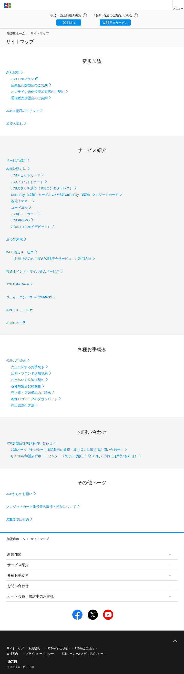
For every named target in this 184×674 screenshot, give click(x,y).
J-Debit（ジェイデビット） (31, 227)
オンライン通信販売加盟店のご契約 (37, 92)
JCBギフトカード (24, 214)
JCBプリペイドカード (27, 182)
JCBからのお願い (19, 494)
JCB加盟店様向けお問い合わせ (29, 443)
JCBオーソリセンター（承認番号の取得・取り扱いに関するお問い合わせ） (67, 450)
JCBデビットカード (25, 175)
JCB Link (69, 23)
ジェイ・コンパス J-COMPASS (29, 297)
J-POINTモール (17, 310)
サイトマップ (39, 33)
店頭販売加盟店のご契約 (29, 85)
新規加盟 (12, 72)
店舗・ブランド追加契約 (29, 373)
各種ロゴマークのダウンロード (34, 399)
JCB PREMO (20, 220)
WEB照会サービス (115, 23)
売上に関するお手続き (27, 367)
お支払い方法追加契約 (27, 380)
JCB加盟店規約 (17, 519)
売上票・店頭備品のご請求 (31, 393)
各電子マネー (21, 201)
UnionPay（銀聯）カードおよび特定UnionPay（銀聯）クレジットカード (65, 195)
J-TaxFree (13, 323)
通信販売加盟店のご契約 (29, 98)
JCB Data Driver (17, 284)
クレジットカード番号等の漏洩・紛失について (41, 507)
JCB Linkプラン (22, 79)
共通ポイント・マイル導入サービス (32, 271)
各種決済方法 (16, 169)
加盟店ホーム (16, 33)
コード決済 (19, 207)
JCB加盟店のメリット (22, 111)
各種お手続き (16, 361)
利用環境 (34, 648)
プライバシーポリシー (40, 653)
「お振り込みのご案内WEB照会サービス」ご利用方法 (51, 259)
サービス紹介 (16, 160)
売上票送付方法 (22, 405)
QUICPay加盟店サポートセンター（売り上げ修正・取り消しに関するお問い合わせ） (74, 456)
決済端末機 (14, 239)
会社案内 (12, 653)
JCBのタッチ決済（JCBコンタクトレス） (42, 188)
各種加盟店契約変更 (26, 386)
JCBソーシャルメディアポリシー (83, 653)
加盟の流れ (14, 124)
